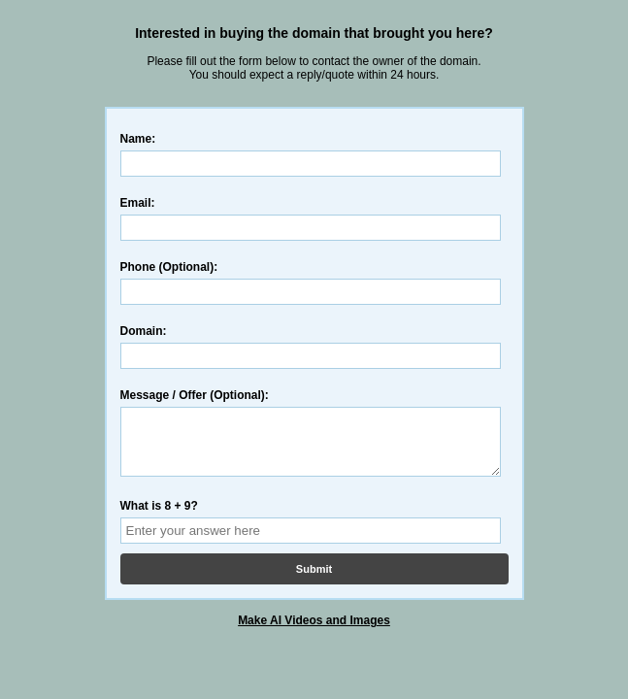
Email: (137, 203)
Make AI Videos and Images (314, 632)
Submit (314, 580)
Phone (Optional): (169, 267)
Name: (138, 139)
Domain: (143, 331)
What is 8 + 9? (159, 517)
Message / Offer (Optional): (194, 395)
